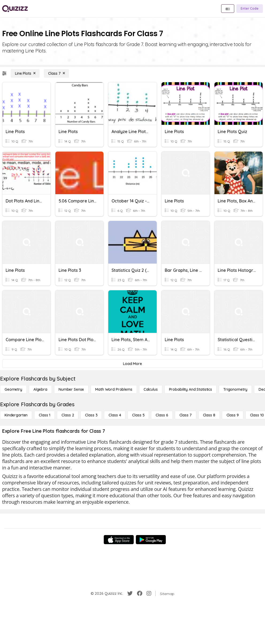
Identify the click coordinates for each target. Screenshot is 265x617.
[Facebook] (139, 593)
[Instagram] (149, 593)
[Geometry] (13, 389)
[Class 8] (209, 415)
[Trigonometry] (235, 389)
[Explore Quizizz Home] (15, 8)
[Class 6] (161, 415)
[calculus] (150, 389)
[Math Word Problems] (114, 389)
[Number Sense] (71, 389)
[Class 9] (232, 415)
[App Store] (119, 539)
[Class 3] (91, 415)
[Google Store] (151, 539)
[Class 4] (114, 415)
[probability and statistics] (190, 389)
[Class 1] (44, 415)
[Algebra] (40, 389)
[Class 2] (67, 415)
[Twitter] (130, 593)
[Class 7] (56, 73)
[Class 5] (138, 415)
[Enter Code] (249, 8)
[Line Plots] (25, 73)
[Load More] (132, 363)
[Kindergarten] (16, 415)
